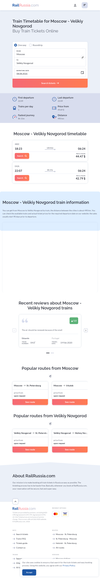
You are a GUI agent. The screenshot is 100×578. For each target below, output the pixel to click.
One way (22, 45)
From (18, 51)
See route (30, 402)
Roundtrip (38, 45)
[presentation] (14, 330)
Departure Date (22, 70)
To (17, 60)
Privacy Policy (69, 565)
